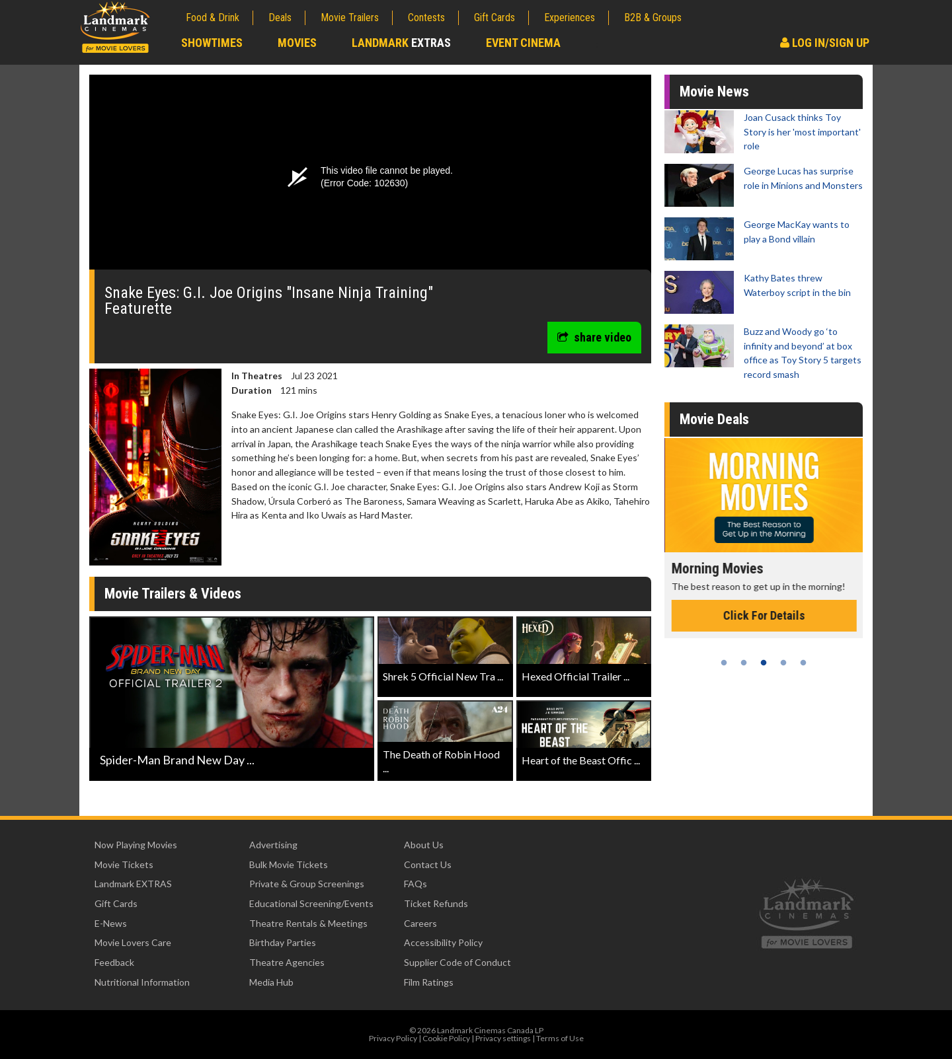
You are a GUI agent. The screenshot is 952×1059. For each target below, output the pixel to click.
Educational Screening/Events (311, 903)
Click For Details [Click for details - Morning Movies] (826, 615)
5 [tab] (803, 662)
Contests (426, 17)
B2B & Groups (653, 17)
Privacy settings (503, 1038)
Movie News (714, 91)
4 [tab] (783, 662)
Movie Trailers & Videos (172, 593)
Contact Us (428, 864)
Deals (280, 17)
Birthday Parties (282, 942)
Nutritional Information (142, 982)
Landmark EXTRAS (133, 883)
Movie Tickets (124, 864)
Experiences (569, 17)
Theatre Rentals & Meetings (308, 923)
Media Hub (271, 982)
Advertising (273, 844)
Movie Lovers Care (133, 942)
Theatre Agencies (287, 962)
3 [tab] (763, 662)
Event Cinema (523, 43)
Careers (420, 923)
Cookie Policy (446, 1038)
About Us (424, 844)
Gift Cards (494, 17)
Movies (297, 43)
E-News (111, 923)
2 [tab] (743, 662)
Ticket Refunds (436, 903)
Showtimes (212, 43)
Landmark (401, 43)
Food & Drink (212, 17)
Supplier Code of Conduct (457, 962)
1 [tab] (724, 662)
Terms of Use (560, 1038)
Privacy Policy (393, 1038)
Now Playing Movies (136, 844)
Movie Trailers (350, 17)
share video (594, 337)
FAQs (415, 883)
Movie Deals (714, 419)
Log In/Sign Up (824, 43)
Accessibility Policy (443, 942)
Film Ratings (429, 982)
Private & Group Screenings (306, 883)
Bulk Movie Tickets (288, 864)
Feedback (114, 962)
